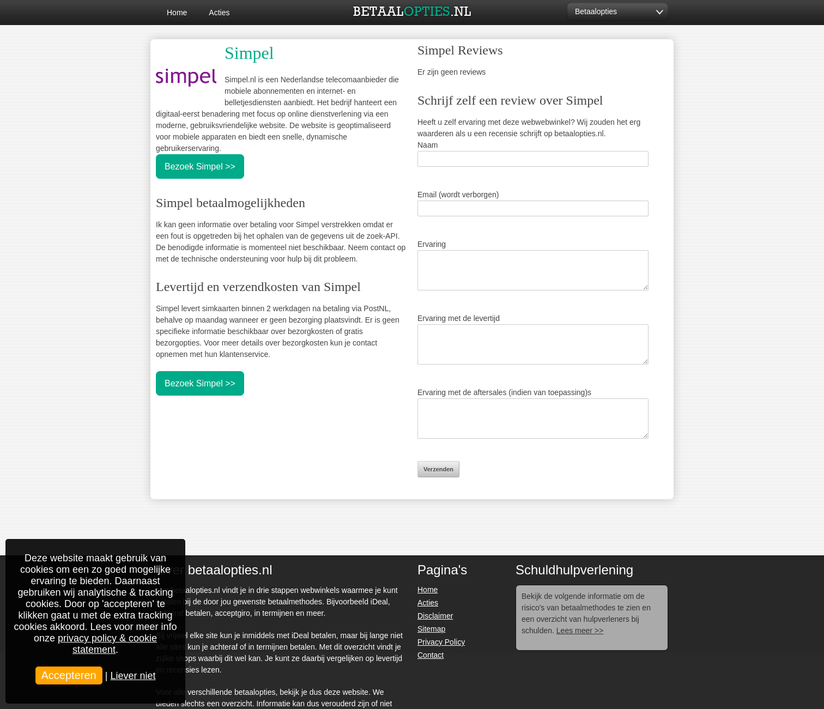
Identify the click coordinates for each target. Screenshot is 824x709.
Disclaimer (435, 615)
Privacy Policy (441, 642)
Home (177, 12)
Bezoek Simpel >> (200, 166)
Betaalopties (596, 11)
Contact (430, 655)
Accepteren (68, 675)
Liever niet (132, 675)
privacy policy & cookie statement (107, 644)
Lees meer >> (579, 630)
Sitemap (431, 629)
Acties (219, 12)
